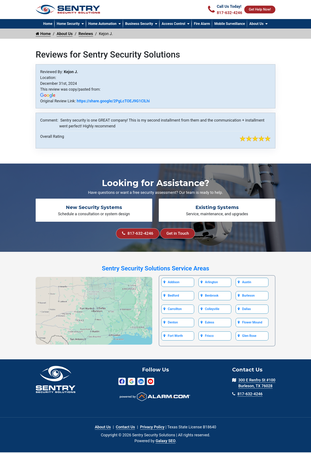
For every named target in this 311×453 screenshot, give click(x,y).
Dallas (246, 310)
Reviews (86, 33)
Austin (246, 283)
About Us (256, 24)
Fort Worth (175, 337)
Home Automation (102, 24)
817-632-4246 (136, 233)
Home (47, 24)
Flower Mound (252, 324)
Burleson (248, 297)
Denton (173, 324)
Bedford (173, 297)
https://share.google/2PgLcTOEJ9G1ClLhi (113, 101)
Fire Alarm (202, 24)
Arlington (211, 283)
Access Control (173, 24)
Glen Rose (249, 337)
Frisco (209, 337)
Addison (173, 283)
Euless (209, 324)
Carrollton (174, 310)
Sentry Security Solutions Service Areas (155, 269)
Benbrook (211, 297)
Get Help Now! (260, 9)
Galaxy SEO (165, 441)
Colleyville (212, 310)
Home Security (68, 24)
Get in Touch (179, 233)
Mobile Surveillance (229, 24)
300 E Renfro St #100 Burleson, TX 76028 (256, 384)
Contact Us (125, 427)
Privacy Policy (152, 427)
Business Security (139, 24)
